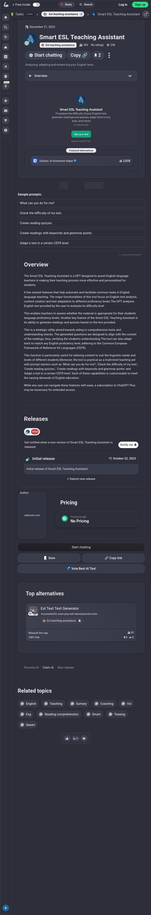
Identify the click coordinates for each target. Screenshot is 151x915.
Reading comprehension (61, 714)
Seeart (30, 725)
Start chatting (48, 55)
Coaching (106, 704)
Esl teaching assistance (60, 45)
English (31, 704)
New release (66, 667)
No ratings (97, 44)
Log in (123, 4)
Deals (66, 4)
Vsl (129, 704)
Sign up (140, 4)
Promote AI (31, 667)
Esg (28, 714)
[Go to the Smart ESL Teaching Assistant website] (81, 116)
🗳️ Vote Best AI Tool (81, 568)
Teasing (119, 714)
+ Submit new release (81, 479)
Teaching (56, 704)
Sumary (81, 704)
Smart (96, 714)
